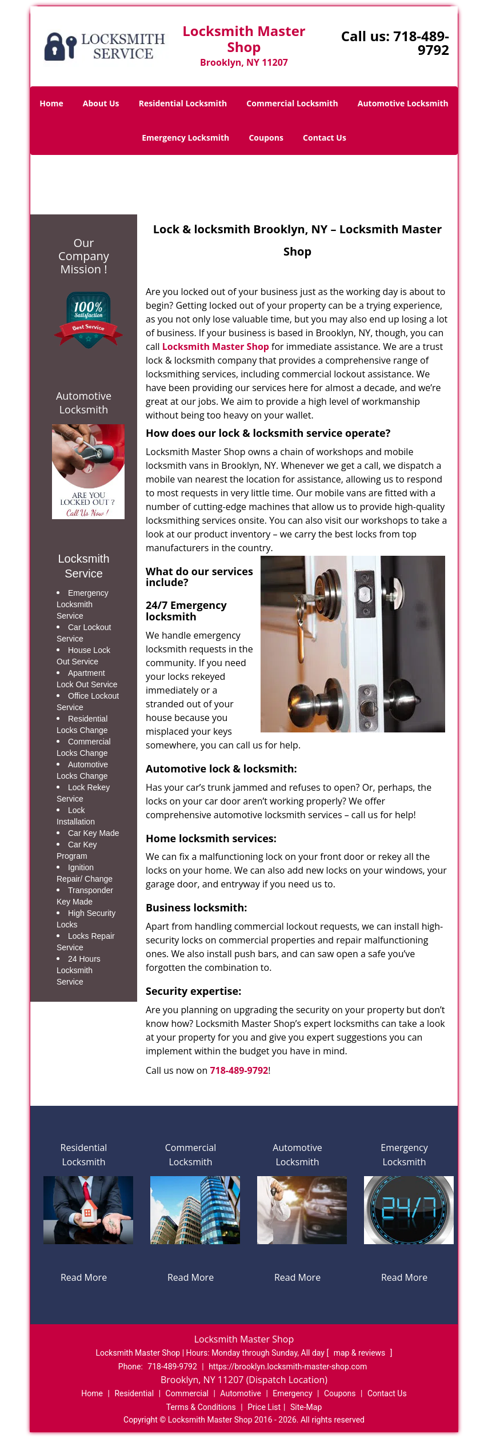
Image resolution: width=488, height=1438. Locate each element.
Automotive (240, 1393)
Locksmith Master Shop (215, 346)
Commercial (187, 1393)
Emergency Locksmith (185, 137)
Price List (264, 1407)
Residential (134, 1393)
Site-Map (306, 1407)
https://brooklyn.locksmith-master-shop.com (288, 1366)
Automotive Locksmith (403, 103)
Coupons (266, 137)
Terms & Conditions (201, 1407)
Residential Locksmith (183, 103)
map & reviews (360, 1352)
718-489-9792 (421, 42)
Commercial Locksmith (292, 103)
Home (51, 103)
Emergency (292, 1393)
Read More (84, 1277)
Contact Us (324, 137)
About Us (101, 103)
